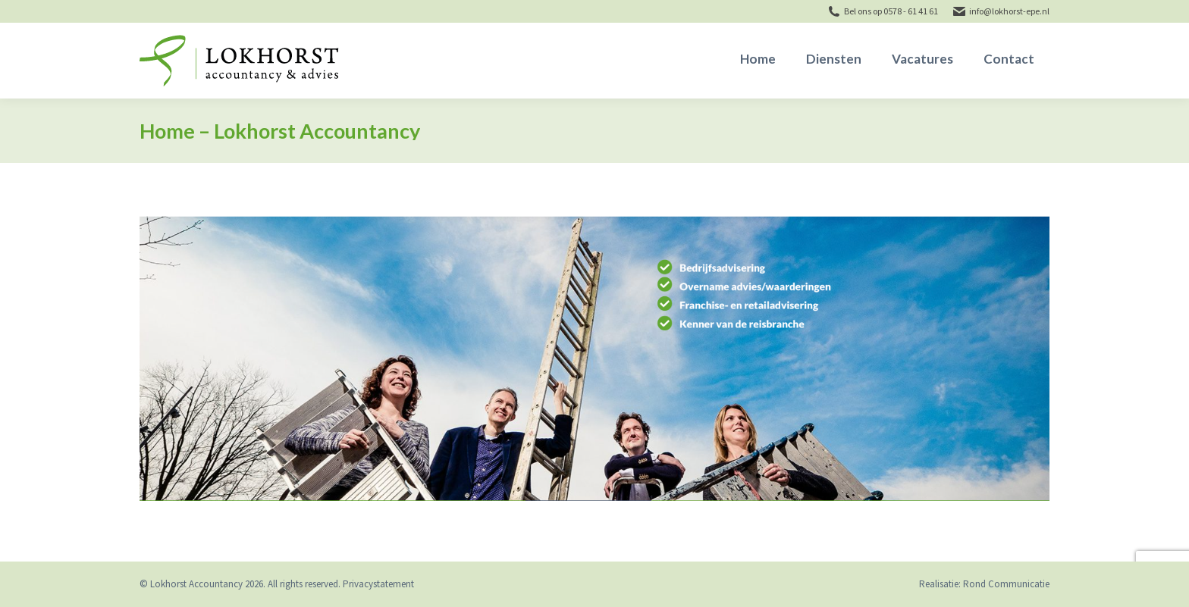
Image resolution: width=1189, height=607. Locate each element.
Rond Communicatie (1006, 583)
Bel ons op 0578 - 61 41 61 (891, 11)
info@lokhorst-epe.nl (1009, 11)
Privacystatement (378, 583)
